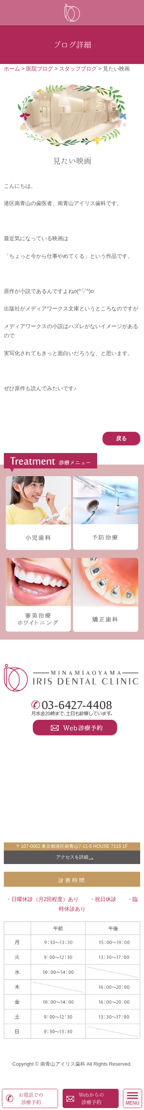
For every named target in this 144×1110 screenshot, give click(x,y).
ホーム (12, 69)
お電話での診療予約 (30, 1098)
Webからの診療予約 (91, 1098)
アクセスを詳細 (72, 857)
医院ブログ (39, 69)
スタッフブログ (78, 69)
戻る (121, 438)
